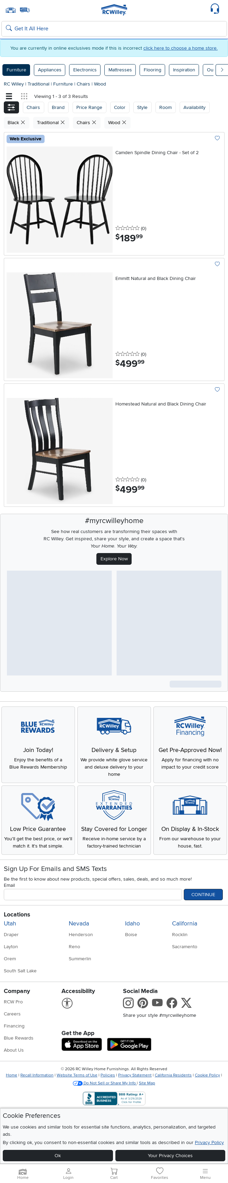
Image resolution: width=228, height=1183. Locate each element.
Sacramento (184, 947)
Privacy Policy (209, 1142)
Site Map (147, 1083)
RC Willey (14, 84)
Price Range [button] (89, 107)
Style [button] (142, 107)
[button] (11, 107)
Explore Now (114, 559)
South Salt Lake (20, 971)
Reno (74, 947)
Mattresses (120, 70)
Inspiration (184, 70)
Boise (131, 935)
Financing (14, 1026)
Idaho (132, 923)
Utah (10, 923)
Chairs (84, 84)
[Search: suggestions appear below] (114, 29)
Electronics (85, 70)
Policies (108, 1075)
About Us (14, 1050)
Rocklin (180, 935)
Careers (12, 1014)
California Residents (173, 1075)
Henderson (81, 935)
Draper (11, 935)
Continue (203, 895)
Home (11, 1075)
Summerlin (80, 959)
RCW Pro (13, 1002)
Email (9, 885)
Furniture (16, 70)
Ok (58, 1156)
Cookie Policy (207, 1075)
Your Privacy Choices (170, 1156)
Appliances (49, 70)
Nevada (79, 923)
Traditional (39, 84)
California (184, 923)
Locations (17, 914)
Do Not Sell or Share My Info (105, 1083)
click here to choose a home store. (180, 48)
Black (16, 123)
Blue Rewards (19, 1038)
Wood (100, 84)
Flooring (152, 70)
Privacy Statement (135, 1075)
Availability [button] (194, 107)
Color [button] (119, 107)
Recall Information (37, 1075)
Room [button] (165, 107)
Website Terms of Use (77, 1075)
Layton (11, 947)
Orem (10, 959)
